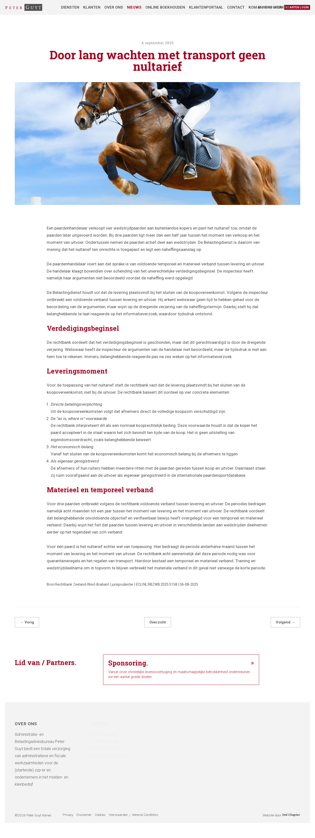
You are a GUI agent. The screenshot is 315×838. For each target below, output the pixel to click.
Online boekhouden (165, 7)
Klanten (91, 7)
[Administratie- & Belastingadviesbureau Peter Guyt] (23, 7)
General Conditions (152, 825)
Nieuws (134, 7)
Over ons (113, 7)
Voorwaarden (125, 825)
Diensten (70, 7)
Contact (236, 7)
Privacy (67, 825)
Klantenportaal (206, 7)
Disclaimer (86, 825)
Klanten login (297, 7)
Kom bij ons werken (269, 7)
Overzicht (157, 622)
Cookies (104, 825)
